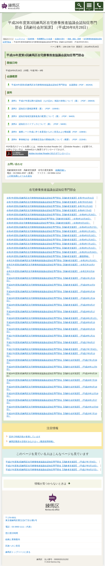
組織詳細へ (60, 170)
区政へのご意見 (12, 546)
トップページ (20, 39)
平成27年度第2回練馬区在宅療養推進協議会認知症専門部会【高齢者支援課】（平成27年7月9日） (51, 462)
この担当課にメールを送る (19, 176)
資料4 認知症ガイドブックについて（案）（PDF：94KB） (39, 124)
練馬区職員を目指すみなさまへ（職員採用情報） (32, 441)
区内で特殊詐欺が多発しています (24, 436)
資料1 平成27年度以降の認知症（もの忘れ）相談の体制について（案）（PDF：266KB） (53, 101)
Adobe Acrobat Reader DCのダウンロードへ (38, 153)
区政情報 (31, 39)
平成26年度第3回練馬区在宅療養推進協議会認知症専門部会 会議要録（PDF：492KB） (52, 85)
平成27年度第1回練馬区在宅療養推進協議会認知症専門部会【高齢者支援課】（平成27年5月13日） (52, 465)
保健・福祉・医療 (74, 39)
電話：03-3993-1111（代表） (19, 527)
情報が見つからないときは (50, 483)
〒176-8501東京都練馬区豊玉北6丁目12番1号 (21, 519)
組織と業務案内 (12, 539)
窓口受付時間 (11, 533)
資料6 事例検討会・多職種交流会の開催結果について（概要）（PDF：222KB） (49, 139)
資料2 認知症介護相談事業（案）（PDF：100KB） (36, 108)
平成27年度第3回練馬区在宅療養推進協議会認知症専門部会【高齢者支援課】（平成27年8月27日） (52, 469)
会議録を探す (60, 39)
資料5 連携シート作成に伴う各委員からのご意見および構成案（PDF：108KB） (49, 132)
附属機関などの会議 (44, 39)
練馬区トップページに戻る (17, 552)
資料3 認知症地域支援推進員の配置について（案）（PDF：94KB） (43, 116)
